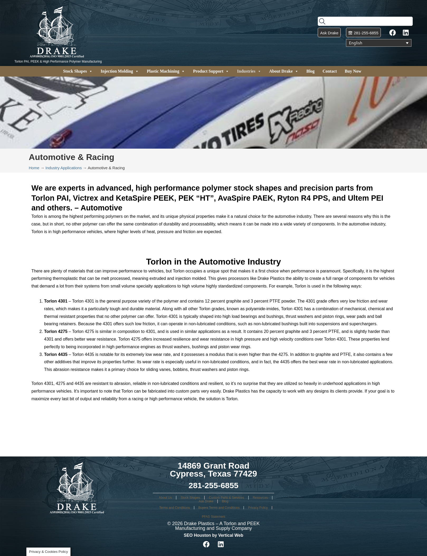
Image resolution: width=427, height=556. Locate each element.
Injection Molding (120, 71)
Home (34, 168)
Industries (249, 71)
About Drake (283, 71)
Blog (310, 71)
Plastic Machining (166, 71)
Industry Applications (63, 168)
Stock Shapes (78, 71)
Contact (329, 71)
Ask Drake (206, 501)
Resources (260, 498)
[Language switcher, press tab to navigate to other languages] (378, 43)
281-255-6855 (213, 485)
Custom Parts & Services (226, 498)
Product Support (211, 71)
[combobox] (365, 21)
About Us (165, 498)
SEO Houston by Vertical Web (213, 535)
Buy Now (353, 71)
